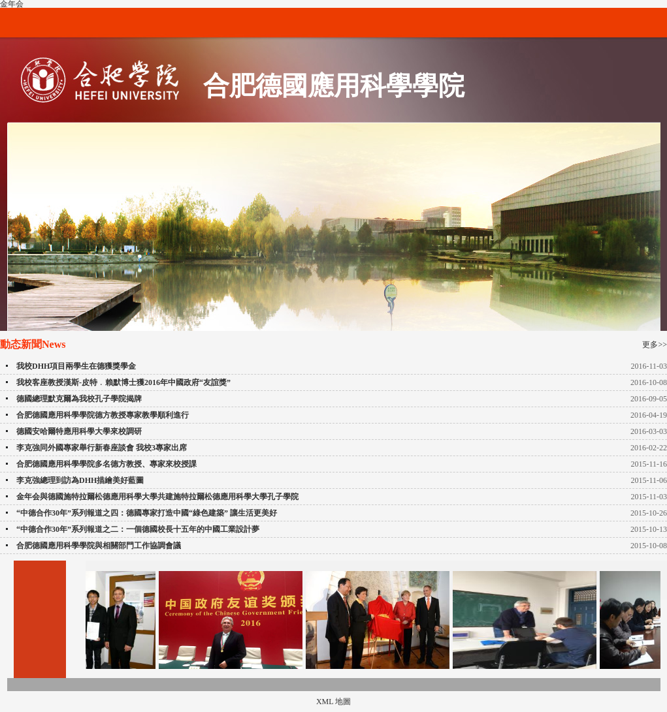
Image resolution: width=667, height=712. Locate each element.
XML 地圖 (333, 701)
